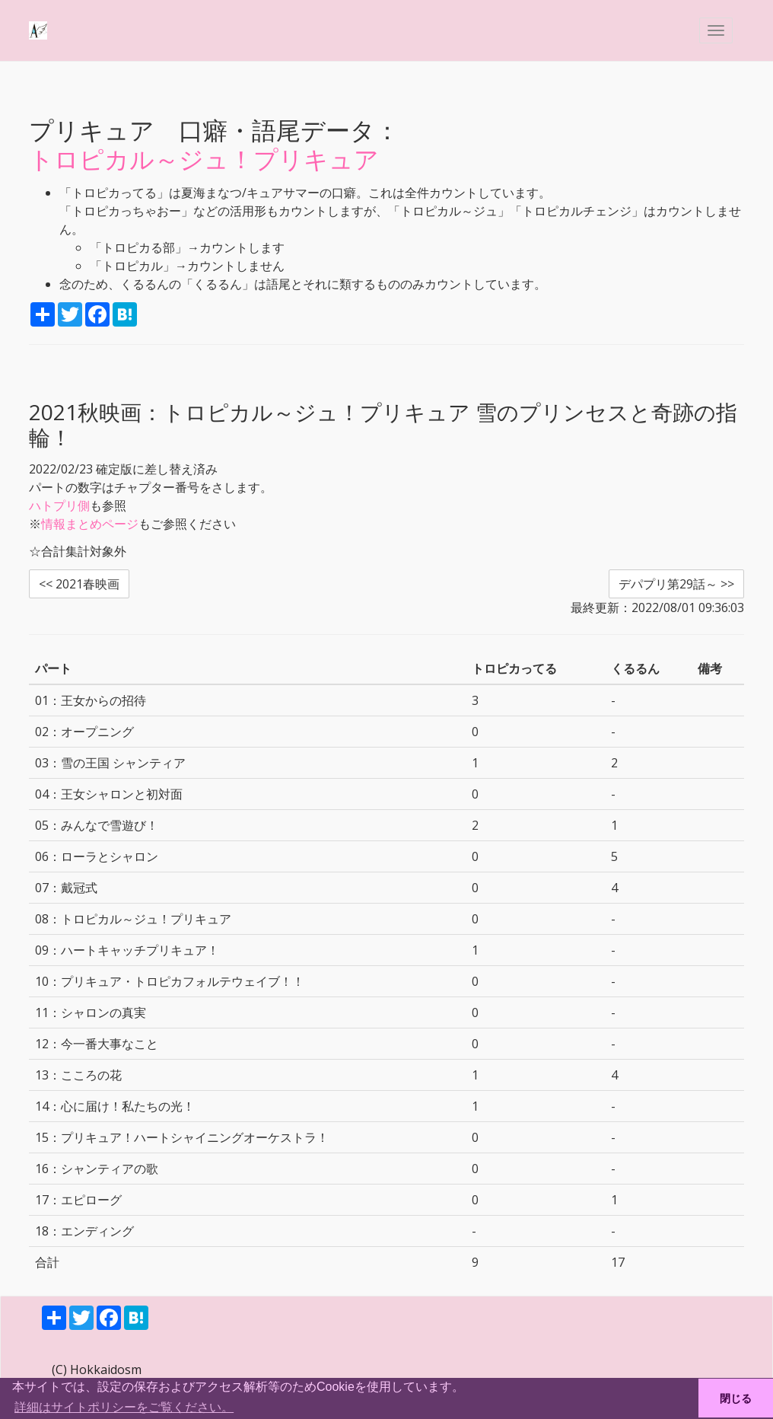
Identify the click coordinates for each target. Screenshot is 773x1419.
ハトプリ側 (59, 505)
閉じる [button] (736, 1398)
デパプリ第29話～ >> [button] (676, 584)
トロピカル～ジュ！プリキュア (204, 158)
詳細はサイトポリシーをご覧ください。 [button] (124, 1407)
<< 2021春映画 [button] (79, 584)
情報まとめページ (89, 523)
